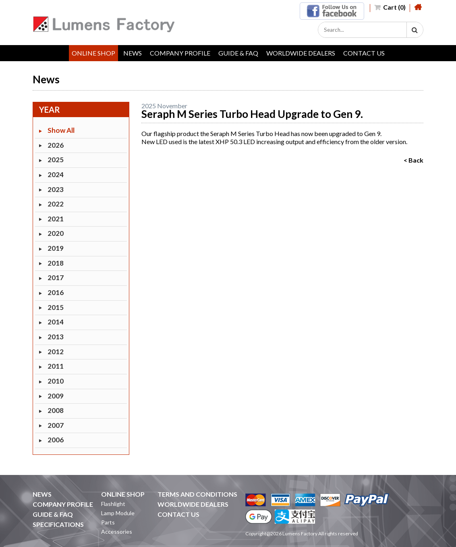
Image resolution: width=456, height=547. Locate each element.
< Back (413, 160)
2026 (56, 145)
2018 (56, 263)
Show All (61, 130)
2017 (56, 277)
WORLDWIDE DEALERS (300, 53)
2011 (56, 366)
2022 (56, 204)
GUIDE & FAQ (238, 53)
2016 (56, 292)
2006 (56, 440)
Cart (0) (390, 7)
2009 (56, 396)
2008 (56, 410)
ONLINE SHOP (93, 53)
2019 (56, 248)
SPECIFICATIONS (58, 524)
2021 (56, 219)
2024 (56, 174)
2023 (56, 189)
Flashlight (113, 503)
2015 (56, 307)
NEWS (132, 53)
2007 (56, 425)
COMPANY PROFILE (180, 53)
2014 (56, 322)
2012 (56, 351)
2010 (56, 381)
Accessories (116, 531)
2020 (56, 233)
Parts (108, 522)
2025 (56, 159)
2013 (56, 336)
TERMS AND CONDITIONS (197, 494)
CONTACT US (364, 53)
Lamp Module (118, 513)
